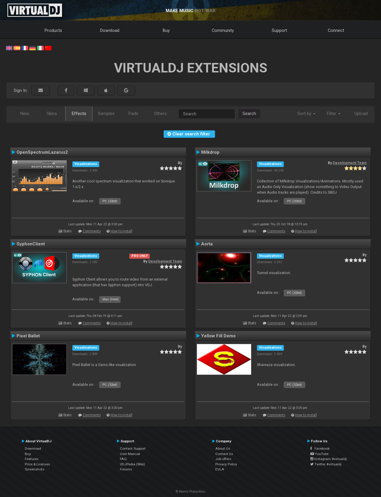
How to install (121, 231)
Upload (361, 113)
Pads (133, 113)
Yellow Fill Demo (218, 336)
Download (109, 30)
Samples (106, 113)
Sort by (306, 113)
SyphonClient (31, 244)
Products (53, 30)
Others (160, 113)
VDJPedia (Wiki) (132, 464)
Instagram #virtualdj (328, 459)
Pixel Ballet (28, 336)
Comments (92, 231)
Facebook (320, 448)
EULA (219, 469)
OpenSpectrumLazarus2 (42, 152)
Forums (126, 469)
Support (279, 30)
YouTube (319, 454)
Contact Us (224, 454)
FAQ (123, 459)
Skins (52, 113)
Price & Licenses (37, 464)
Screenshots (34, 469)
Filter (334, 113)
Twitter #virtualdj (325, 464)
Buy (166, 30)
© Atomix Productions (191, 491)
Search (249, 113)
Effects (79, 113)
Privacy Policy (226, 464)
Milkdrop (210, 152)
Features (31, 459)
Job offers (223, 459)
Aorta (207, 244)
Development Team (350, 163)
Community (223, 30)
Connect (336, 30)
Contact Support (133, 448)
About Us (222, 448)
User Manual (130, 454)
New (24, 113)
